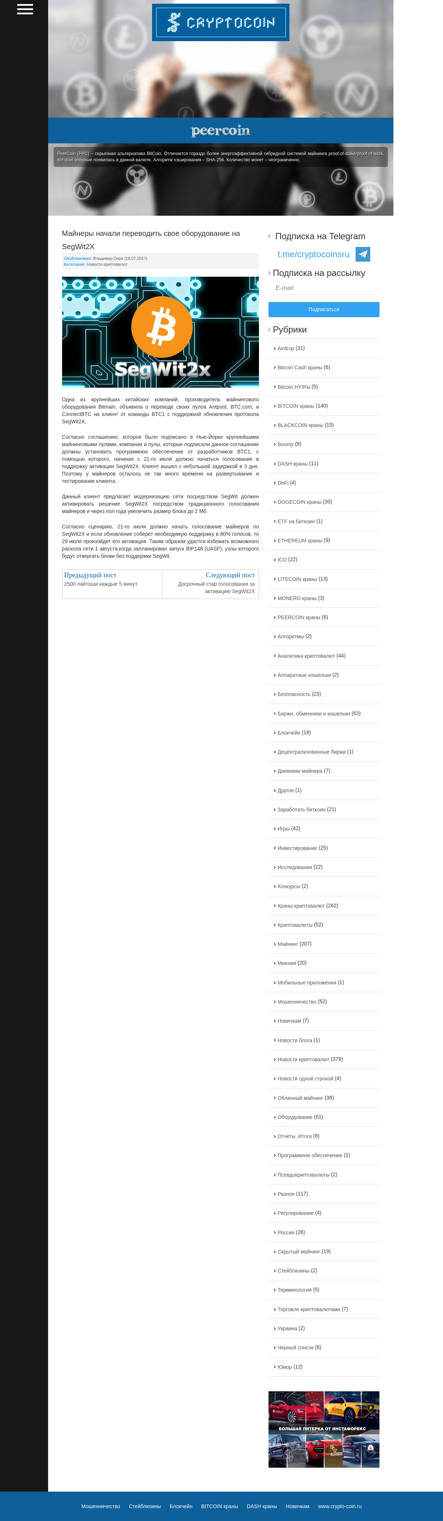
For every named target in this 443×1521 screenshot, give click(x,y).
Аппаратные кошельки (304, 675)
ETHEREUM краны (300, 541)
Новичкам (289, 1021)
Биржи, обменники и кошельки (314, 714)
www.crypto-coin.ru (339, 1506)
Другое (286, 790)
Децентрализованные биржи (312, 752)
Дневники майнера (300, 771)
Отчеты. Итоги (295, 1136)
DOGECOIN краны (300, 502)
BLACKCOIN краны (300, 425)
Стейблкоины (294, 1271)
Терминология (295, 1290)
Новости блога (295, 1040)
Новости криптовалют (107, 264)
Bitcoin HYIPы (294, 387)
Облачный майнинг (300, 1098)
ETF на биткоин (296, 521)
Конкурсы (289, 887)
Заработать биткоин (302, 809)
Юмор (285, 1367)
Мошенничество (297, 1002)
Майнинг (288, 944)
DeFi (283, 483)
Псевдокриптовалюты (303, 1175)
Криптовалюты (295, 925)
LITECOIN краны (297, 579)
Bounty (286, 445)
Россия (286, 1232)
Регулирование (296, 1213)
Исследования (295, 867)
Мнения (287, 963)
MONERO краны (297, 598)
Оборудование (295, 1117)
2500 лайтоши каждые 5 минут (101, 584)
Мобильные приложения (307, 983)
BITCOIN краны (296, 406)
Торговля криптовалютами (309, 1309)
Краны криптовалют (301, 906)
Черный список (296, 1348)
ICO (282, 560)
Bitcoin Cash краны (300, 368)
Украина (287, 1328)
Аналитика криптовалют (306, 656)
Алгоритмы (291, 637)
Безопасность (294, 694)
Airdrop (286, 348)
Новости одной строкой (306, 1079)
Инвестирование (297, 848)
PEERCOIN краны (299, 617)
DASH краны (293, 464)
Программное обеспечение (310, 1156)
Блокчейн (289, 733)
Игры (284, 829)
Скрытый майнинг (299, 1252)
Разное (286, 1194)
